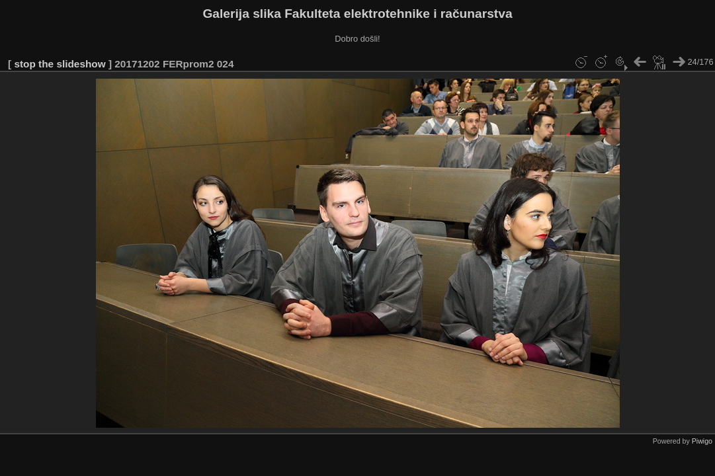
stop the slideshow (59, 63)
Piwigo (702, 441)
